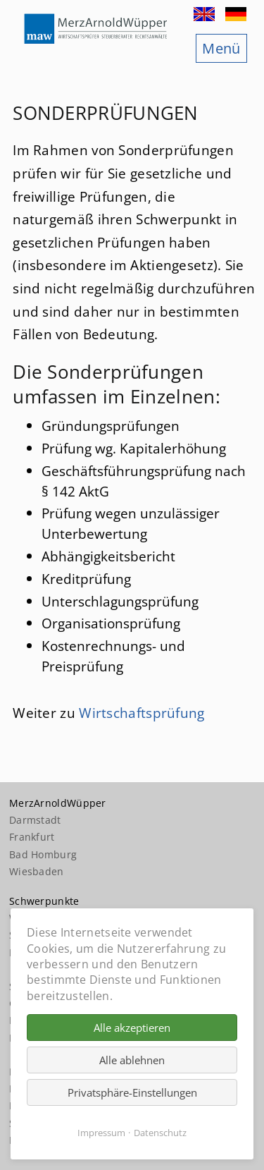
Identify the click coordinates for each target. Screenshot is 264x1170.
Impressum (101, 1132)
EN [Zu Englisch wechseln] (206, 14)
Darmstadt (35, 820)
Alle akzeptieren (132, 1027)
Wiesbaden (36, 871)
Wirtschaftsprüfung (141, 712)
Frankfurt (32, 836)
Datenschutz (160, 1132)
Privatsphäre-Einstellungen (132, 1092)
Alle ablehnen (132, 1060)
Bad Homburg (43, 854)
